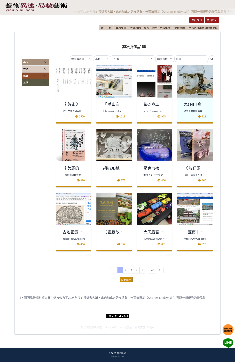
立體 (25, 69)
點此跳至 (126, 280)
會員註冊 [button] (196, 20)
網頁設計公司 (117, 356)
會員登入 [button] (212, 20)
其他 (25, 83)
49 (152, 270)
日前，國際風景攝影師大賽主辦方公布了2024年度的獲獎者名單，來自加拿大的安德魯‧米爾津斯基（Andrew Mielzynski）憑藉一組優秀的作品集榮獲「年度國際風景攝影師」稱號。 (113, 297)
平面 (25, 62)
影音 (25, 76)
